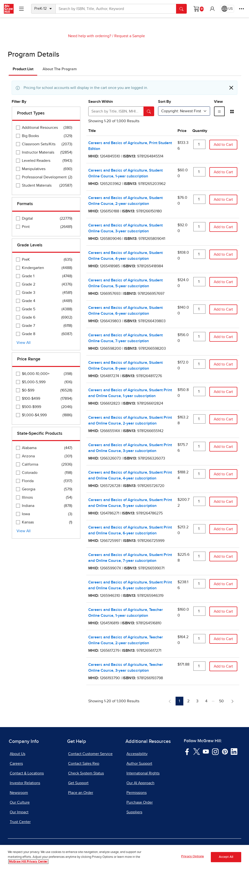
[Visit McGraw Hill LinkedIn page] (234, 751)
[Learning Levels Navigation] (21, 9)
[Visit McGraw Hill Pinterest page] (225, 751)
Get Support (78, 783)
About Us (17, 754)
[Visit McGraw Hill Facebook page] (187, 751)
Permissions (136, 793)
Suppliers (134, 812)
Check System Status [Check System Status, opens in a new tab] (86, 773)
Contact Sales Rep (83, 763)
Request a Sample (129, 36)
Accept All (226, 860)
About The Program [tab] (60, 69)
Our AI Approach (140, 783)
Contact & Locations (27, 773)
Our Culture (20, 802)
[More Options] (241, 8)
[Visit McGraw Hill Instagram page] (215, 751)
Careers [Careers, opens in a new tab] (16, 763)
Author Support (139, 763)
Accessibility (137, 754)
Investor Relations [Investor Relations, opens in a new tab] (25, 783)
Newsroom (19, 793)
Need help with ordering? (89, 36)
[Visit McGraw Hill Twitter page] (196, 751)
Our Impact (19, 812)
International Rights (143, 773)
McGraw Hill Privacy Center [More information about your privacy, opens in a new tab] (28, 864)
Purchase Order (139, 802)
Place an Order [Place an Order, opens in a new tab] (80, 793)
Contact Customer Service (90, 754)
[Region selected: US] (227, 9)
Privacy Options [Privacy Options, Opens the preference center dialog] (192, 859)
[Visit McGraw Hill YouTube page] (206, 751)
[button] (212, 8)
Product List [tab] (23, 69)
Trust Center (20, 822)
